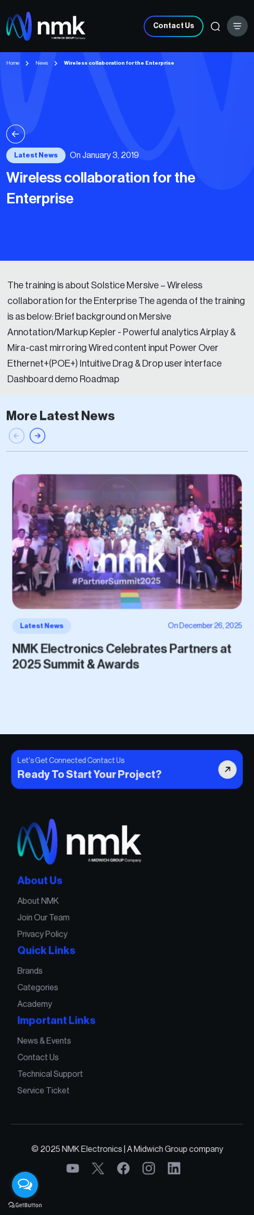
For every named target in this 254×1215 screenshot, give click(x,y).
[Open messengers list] (25, 1185)
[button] (37, 443)
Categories (43, 988)
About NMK (43, 906)
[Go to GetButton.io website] (25, 1204)
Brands (36, 972)
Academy (40, 1003)
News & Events (49, 1038)
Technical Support (55, 1069)
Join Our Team (48, 922)
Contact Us (173, 26)
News (41, 63)
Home (12, 63)
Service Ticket (48, 1085)
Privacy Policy (47, 937)
